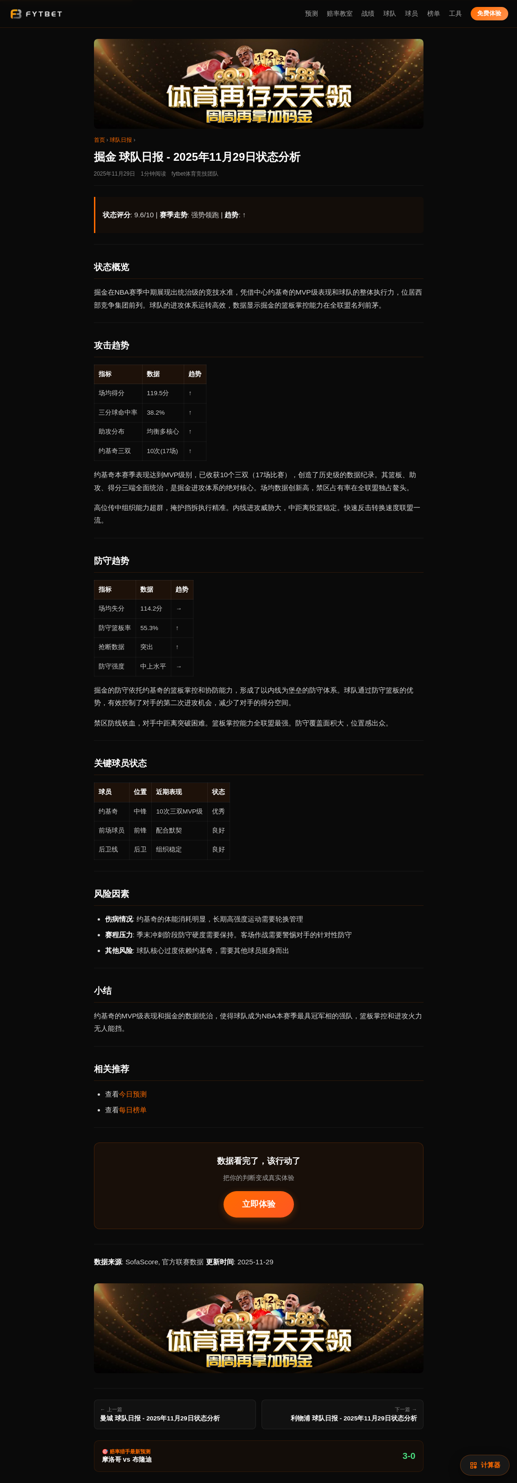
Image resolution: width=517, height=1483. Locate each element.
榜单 (433, 13)
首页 (99, 140)
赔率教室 (340, 13)
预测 (311, 13)
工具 (455, 13)
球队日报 (121, 140)
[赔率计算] (485, 1465)
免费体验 (489, 13)
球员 (411, 13)
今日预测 (133, 1094)
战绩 (367, 13)
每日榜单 (133, 1110)
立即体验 (258, 1204)
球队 (389, 13)
